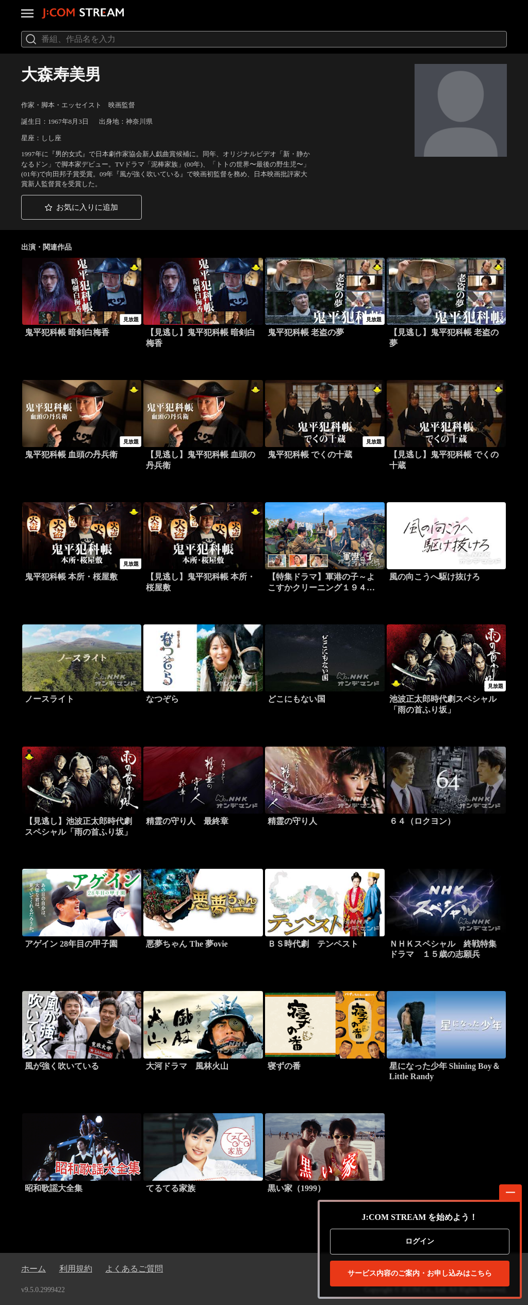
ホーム (33, 1268)
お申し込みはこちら (420, 1273)
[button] (81, 207)
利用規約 (75, 1268)
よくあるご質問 (134, 1268)
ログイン (419, 1241)
